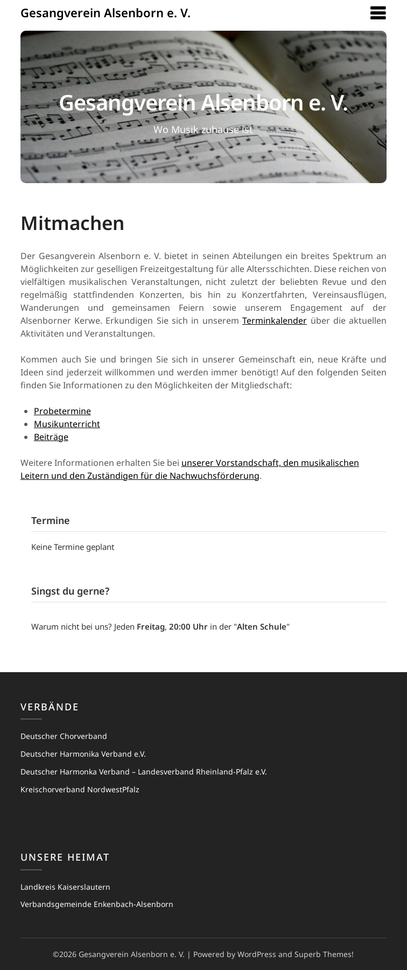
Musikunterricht (67, 424)
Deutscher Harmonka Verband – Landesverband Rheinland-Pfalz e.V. (143, 771)
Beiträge (51, 437)
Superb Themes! (324, 954)
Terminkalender (274, 320)
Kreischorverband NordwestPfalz (79, 789)
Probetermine (62, 411)
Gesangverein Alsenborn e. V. (105, 12)
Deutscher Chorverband (63, 736)
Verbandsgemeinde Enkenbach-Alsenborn (96, 904)
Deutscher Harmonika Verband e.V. (83, 754)
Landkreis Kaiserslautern (65, 887)
